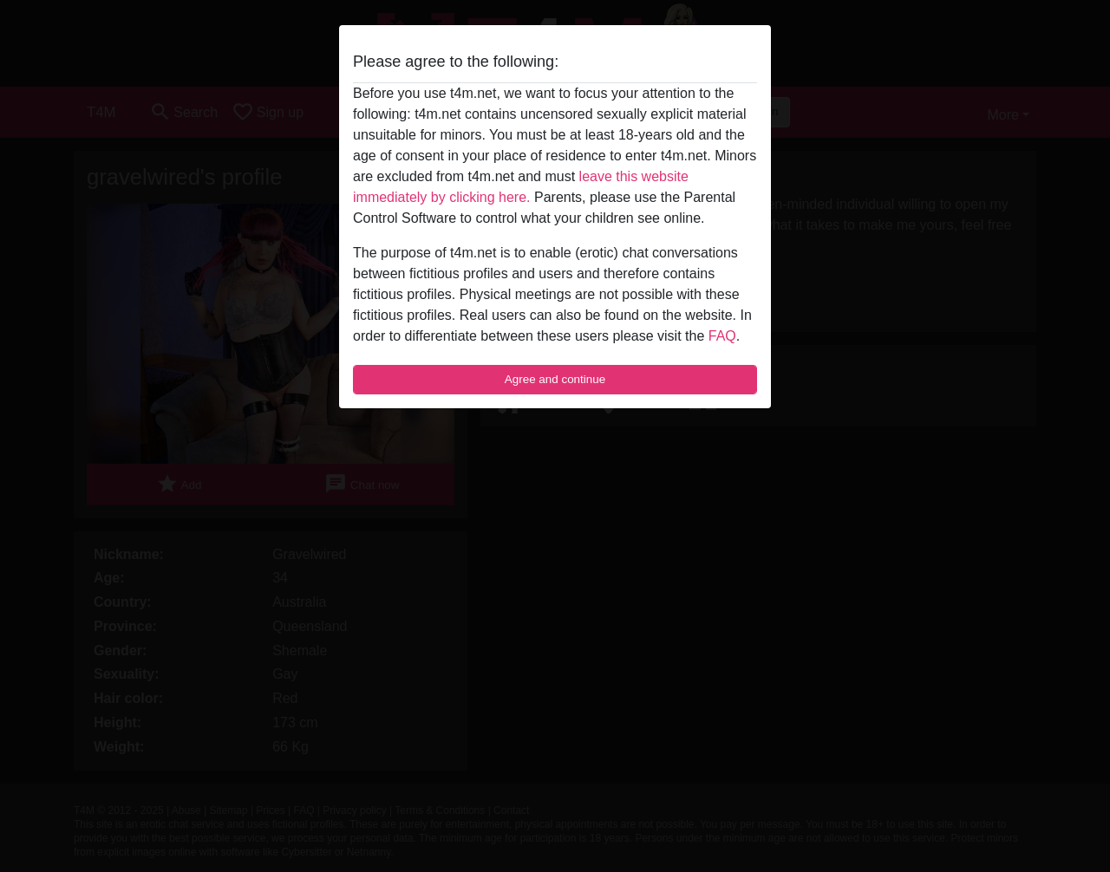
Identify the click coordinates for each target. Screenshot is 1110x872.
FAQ (722, 336)
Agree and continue (555, 379)
